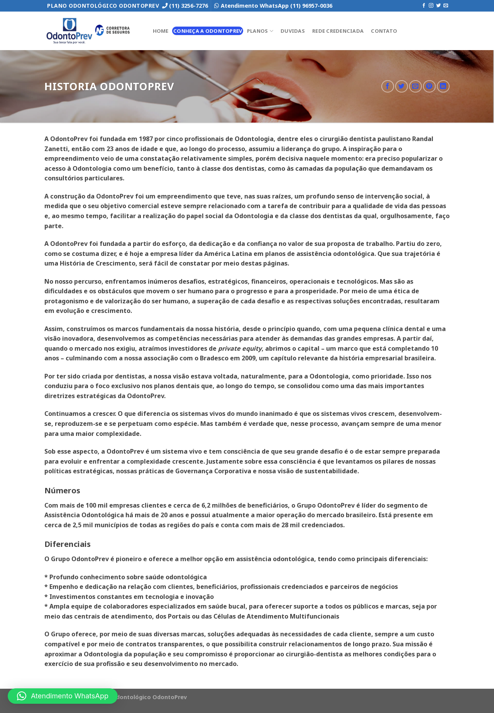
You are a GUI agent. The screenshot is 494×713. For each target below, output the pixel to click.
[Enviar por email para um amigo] (415, 86)
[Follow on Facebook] (423, 5)
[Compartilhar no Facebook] (387, 86)
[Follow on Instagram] (431, 5)
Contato (384, 31)
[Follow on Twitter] (438, 5)
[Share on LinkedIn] (443, 86)
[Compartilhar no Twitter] (401, 86)
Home (161, 31)
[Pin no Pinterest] (429, 86)
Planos (260, 31)
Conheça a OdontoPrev (207, 30)
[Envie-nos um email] (445, 5)
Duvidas (293, 31)
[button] (63, 696)
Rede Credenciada (338, 31)
